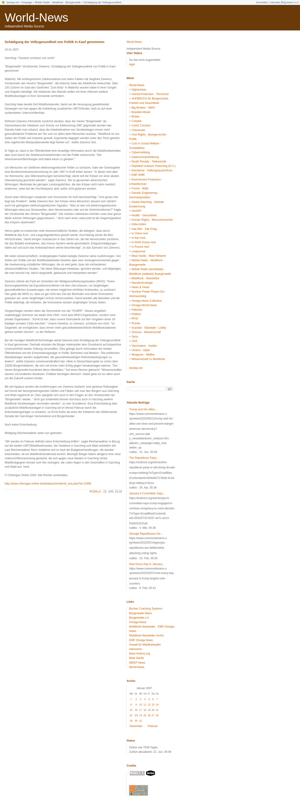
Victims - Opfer (140, 350)
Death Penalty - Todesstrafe (148, 161)
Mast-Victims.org (139, 653)
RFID (134, 318)
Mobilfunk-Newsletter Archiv (146, 635)
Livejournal (138, 251)
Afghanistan (138, 89)
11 (144, 704)
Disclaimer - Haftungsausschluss (151, 170)
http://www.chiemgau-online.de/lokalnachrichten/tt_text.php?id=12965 (48, 483)
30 (136, 720)
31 (140, 720)
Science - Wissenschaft (146, 332)
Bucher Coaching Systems (145, 608)
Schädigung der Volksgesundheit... (103, 2)
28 (157, 715)
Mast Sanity (136, 658)
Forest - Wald (139, 188)
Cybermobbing (140, 152)
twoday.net (13, 2)
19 (149, 710)
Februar (153, 726)
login (132, 64)
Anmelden (262, 2)
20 (153, 710)
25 (144, 715)
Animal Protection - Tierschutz (150, 94)
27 (153, 715)
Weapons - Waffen (143, 354)
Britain (135, 116)
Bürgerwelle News (140, 613)
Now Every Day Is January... (147, 564)
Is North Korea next (143, 242)
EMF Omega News (141, 640)
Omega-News (137, 622)
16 (136, 710)
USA (134, 341)
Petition (136, 314)
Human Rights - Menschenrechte (151, 219)
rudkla (95, 491)
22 (131, 715)
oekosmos (135, 649)
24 (140, 715)
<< (296, 2)
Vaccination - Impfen (144, 345)
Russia (135, 323)
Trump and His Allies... (143, 409)
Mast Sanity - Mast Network (148, 255)
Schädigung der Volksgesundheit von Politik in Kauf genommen (54, 42)
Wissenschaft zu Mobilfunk (148, 359)
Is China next (139, 233)
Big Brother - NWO (143, 107)
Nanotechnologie (142, 282)
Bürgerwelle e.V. (139, 617)
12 (149, 704)
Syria (134, 336)
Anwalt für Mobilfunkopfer (145, 644)
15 (131, 710)
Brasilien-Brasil (140, 112)
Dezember (136, 726)
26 (149, 715)
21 (157, 710)
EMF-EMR (138, 174)
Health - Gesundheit (144, 215)
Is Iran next (138, 237)
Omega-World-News (144, 305)
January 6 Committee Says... (147, 493)
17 (140, 710)
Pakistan (136, 309)
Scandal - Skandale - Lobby (148, 327)
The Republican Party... (143, 457)
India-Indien (138, 224)
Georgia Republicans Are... (146, 533)
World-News (36, 17)
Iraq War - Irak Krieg (144, 229)
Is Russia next (140, 246)
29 (131, 720)
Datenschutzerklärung (145, 157)
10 (140, 704)
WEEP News (137, 662)
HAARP (136, 211)
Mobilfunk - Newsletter (145, 278)
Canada (136, 121)
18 (144, 710)
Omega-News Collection (146, 300)
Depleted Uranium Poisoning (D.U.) (153, 166)
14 (157, 704)
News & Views (140, 287)
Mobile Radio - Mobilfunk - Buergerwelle (58, 2)
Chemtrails (138, 130)
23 (136, 715)
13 (153, 704)
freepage (27, 2)
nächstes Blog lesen (281, 2)
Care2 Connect (140, 125)
